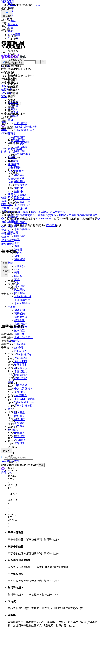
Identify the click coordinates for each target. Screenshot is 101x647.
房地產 (12, 306)
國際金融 (13, 232)
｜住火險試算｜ (23, 337)
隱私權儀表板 (57, 211)
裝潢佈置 (19, 330)
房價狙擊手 (20, 323)
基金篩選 (19, 422)
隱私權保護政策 (40, 211)
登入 (37, 5)
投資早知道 (20, 378)
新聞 (10, 262)
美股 (17, 242)
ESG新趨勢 (20, 395)
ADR (17, 256)
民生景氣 (19, 289)
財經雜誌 (19, 293)
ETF (16, 269)
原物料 (18, 253)
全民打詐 (19, 392)
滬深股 (18, 249)
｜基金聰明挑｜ (23, 299)
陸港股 (18, 276)
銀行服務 (13, 429)
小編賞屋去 (20, 327)
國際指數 (19, 236)
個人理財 (19, 286)
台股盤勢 (19, 266)
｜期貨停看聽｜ (23, 229)
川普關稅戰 (20, 385)
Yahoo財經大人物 (24, 402)
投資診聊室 (20, 358)
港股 (17, 246)
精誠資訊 (51, 225)
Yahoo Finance (43, 218)
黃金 (17, 279)
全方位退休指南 (23, 388)
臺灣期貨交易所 (47, 215)
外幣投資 (19, 436)
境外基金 (19, 416)
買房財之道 (20, 317)
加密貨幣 (19, 259)
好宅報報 (19, 320)
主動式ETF (20, 361)
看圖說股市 (20, 371)
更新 (41, 465)
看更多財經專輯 (23, 405)
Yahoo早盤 (20, 344)
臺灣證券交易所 (26, 215)
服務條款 (23, 211)
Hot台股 (18, 347)
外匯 (17, 239)
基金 (10, 409)
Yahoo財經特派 (22, 296)
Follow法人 (20, 351)
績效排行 (19, 419)
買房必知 (19, 313)
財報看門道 (20, 375)
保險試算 (19, 443)
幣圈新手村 (20, 364)
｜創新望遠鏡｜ (23, 303)
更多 (7, 450)
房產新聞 (19, 310)
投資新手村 (14, 340)
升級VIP (6, 472)
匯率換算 (19, 433)
